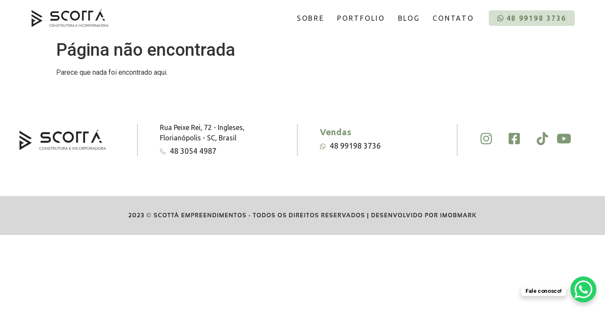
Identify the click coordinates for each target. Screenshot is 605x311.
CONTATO (453, 18)
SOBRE (311, 18)
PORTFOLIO (361, 18)
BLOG (409, 18)
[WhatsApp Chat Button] (583, 289)
